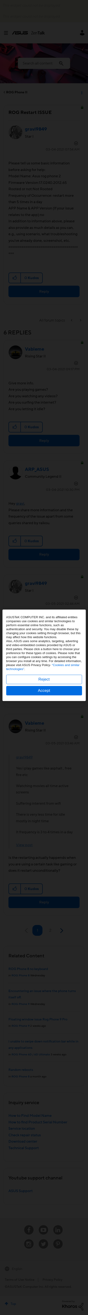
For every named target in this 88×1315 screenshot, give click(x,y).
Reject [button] (44, 681)
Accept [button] (44, 693)
